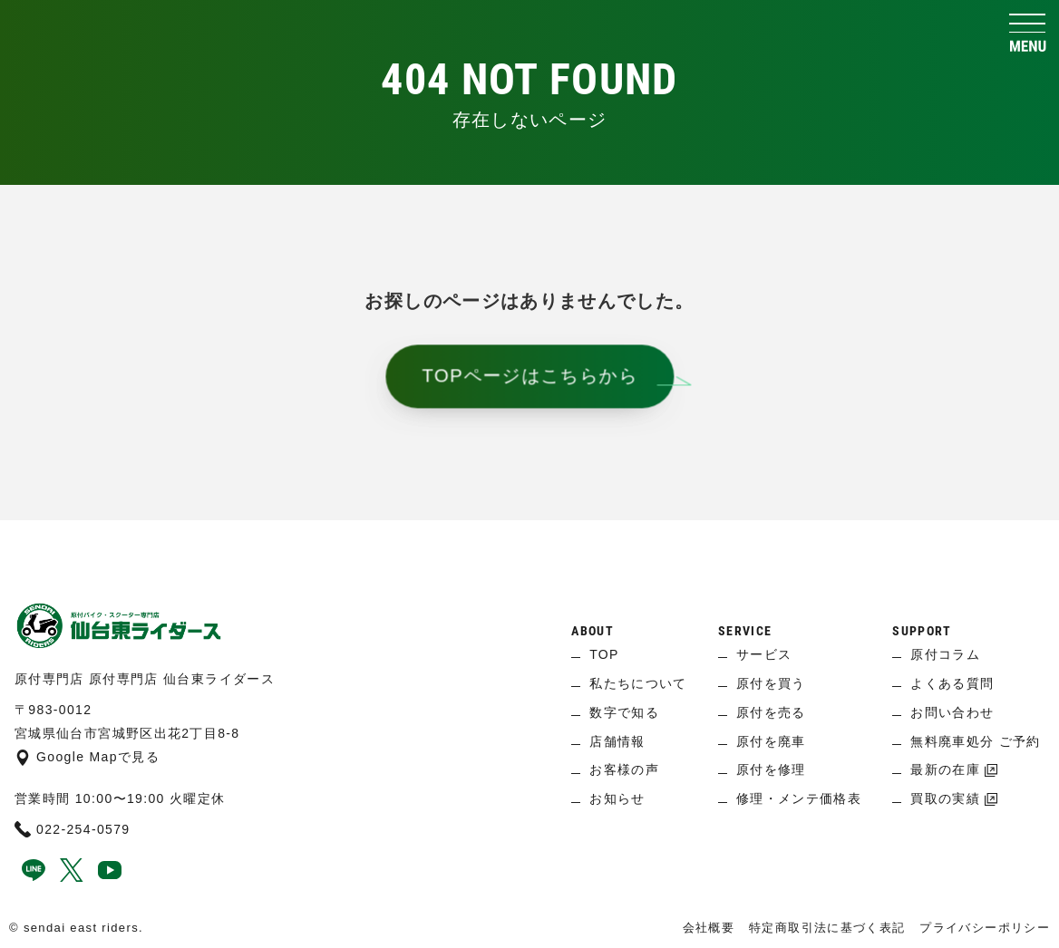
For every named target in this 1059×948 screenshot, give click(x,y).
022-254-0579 (73, 829)
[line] (33, 877)
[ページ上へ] (529, 547)
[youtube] (109, 877)
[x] (71, 877)
